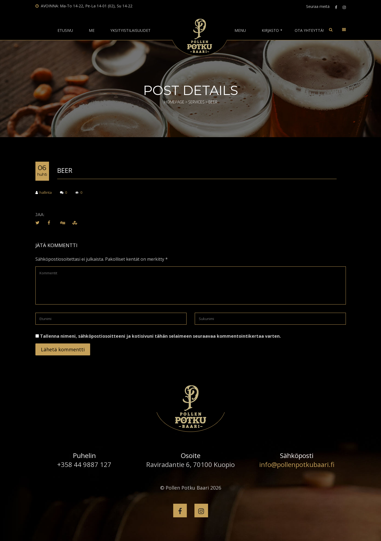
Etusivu (65, 30)
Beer (64, 170)
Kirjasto (270, 30)
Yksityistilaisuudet (130, 30)
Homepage (174, 101)
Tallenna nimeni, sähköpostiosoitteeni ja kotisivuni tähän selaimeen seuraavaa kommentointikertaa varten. (160, 336)
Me (92, 30)
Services (196, 101)
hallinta (43, 193)
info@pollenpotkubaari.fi (296, 464)
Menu (240, 30)
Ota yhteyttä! (309, 30)
